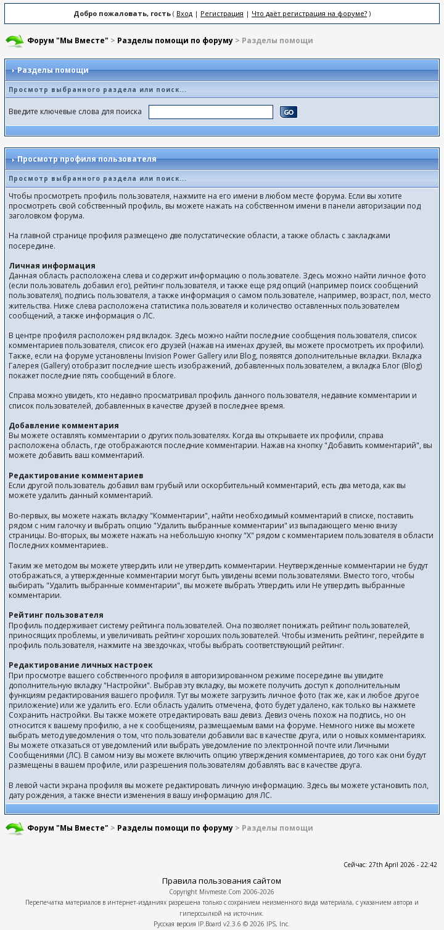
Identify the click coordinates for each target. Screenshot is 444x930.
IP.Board (209, 924)
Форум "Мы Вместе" (68, 40)
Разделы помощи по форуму (175, 40)
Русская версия (175, 924)
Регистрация (222, 13)
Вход (184, 13)
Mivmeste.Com (220, 891)
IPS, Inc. (278, 924)
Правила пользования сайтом (221, 880)
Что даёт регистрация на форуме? (309, 13)
